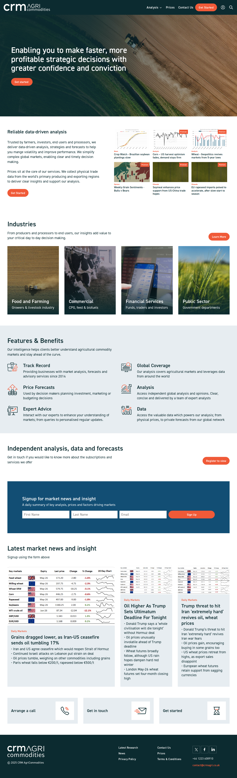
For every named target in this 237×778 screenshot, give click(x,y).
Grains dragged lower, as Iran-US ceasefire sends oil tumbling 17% (55, 640)
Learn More (219, 237)
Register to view (216, 461)
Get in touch (97, 710)
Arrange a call (23, 710)
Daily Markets (19, 631)
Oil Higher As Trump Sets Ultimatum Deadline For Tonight (145, 611)
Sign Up (191, 514)
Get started (22, 82)
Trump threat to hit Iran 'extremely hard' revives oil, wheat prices (202, 614)
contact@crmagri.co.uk (206, 765)
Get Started (18, 193)
